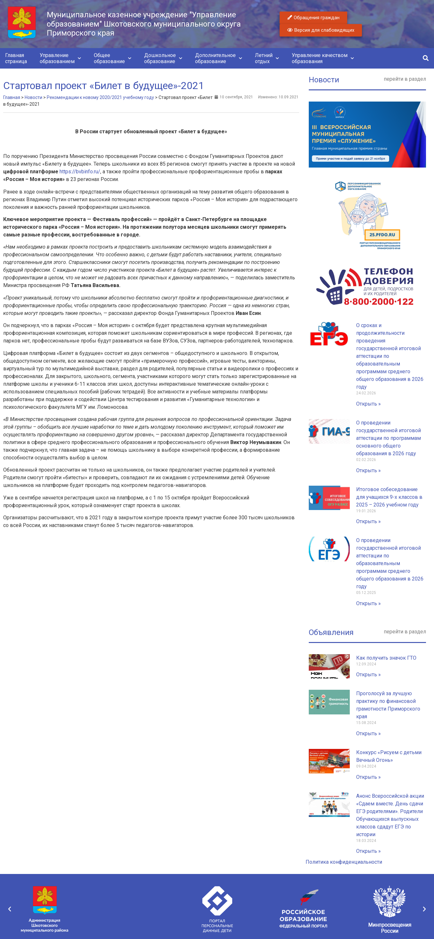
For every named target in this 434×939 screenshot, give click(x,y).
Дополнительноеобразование (218, 58)
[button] (425, 58)
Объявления (331, 632)
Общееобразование (112, 58)
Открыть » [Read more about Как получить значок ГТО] (368, 674)
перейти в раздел (405, 79)
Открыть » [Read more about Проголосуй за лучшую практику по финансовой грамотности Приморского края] (368, 733)
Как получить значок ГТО (386, 658)
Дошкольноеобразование (163, 58)
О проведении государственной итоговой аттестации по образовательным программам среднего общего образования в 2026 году (389, 563)
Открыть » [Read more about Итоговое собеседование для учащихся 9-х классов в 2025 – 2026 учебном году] (368, 521)
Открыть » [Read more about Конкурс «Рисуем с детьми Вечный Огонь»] (368, 777)
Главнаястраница (16, 58)
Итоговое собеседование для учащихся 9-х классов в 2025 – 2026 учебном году (389, 497)
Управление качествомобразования (323, 58)
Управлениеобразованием (60, 58)
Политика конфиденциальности (344, 862)
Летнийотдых (267, 58)
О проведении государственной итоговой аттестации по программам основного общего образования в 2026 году (388, 438)
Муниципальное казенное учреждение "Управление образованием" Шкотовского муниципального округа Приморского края (144, 24)
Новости (324, 79)
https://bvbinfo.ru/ (80, 172)
